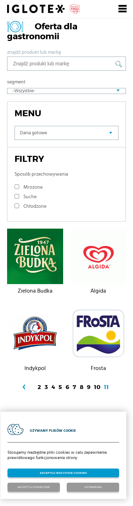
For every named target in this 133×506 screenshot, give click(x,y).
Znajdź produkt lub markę (34, 52)
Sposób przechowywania (41, 174)
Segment (16, 82)
